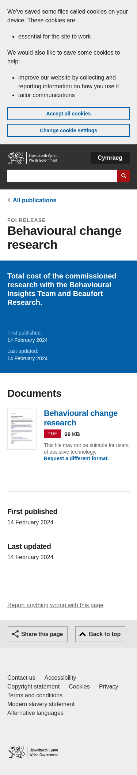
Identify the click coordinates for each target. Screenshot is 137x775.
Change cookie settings (68, 130)
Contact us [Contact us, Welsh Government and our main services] (21, 678)
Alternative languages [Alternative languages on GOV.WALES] (35, 713)
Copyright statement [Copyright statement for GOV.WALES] (33, 686)
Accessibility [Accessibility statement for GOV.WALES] (60, 678)
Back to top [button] (105, 634)
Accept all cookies (68, 114)
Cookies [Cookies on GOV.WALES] (79, 686)
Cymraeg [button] (110, 158)
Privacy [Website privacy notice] (108, 686)
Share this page (42, 634)
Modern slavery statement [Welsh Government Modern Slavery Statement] (41, 704)
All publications (34, 200)
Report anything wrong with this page (55, 605)
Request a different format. (76, 458)
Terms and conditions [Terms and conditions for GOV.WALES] (34, 695)
